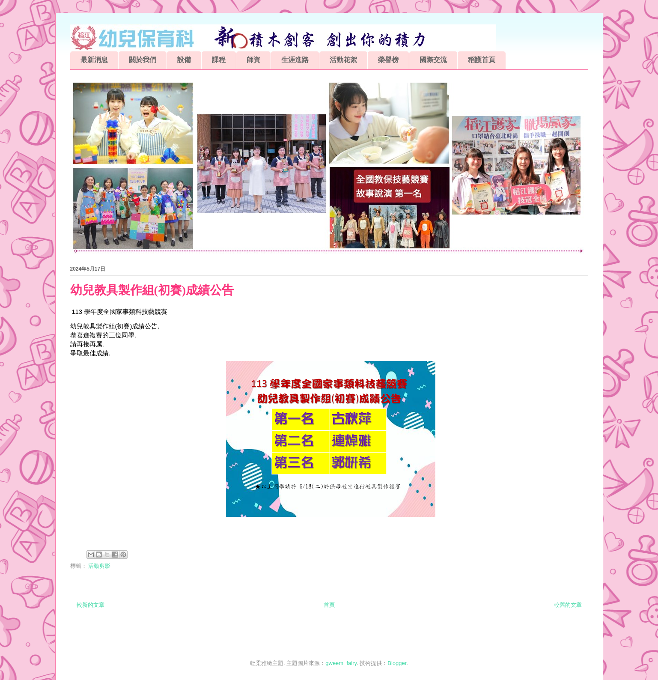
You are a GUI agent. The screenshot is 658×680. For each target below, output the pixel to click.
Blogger (396, 663)
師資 (253, 59)
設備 (184, 59)
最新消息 (94, 59)
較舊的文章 (568, 605)
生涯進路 (295, 59)
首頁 (329, 605)
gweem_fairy (341, 663)
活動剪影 (99, 566)
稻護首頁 (481, 59)
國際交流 (433, 59)
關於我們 (142, 59)
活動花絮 (343, 59)
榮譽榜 (388, 59)
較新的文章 (90, 605)
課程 (219, 59)
